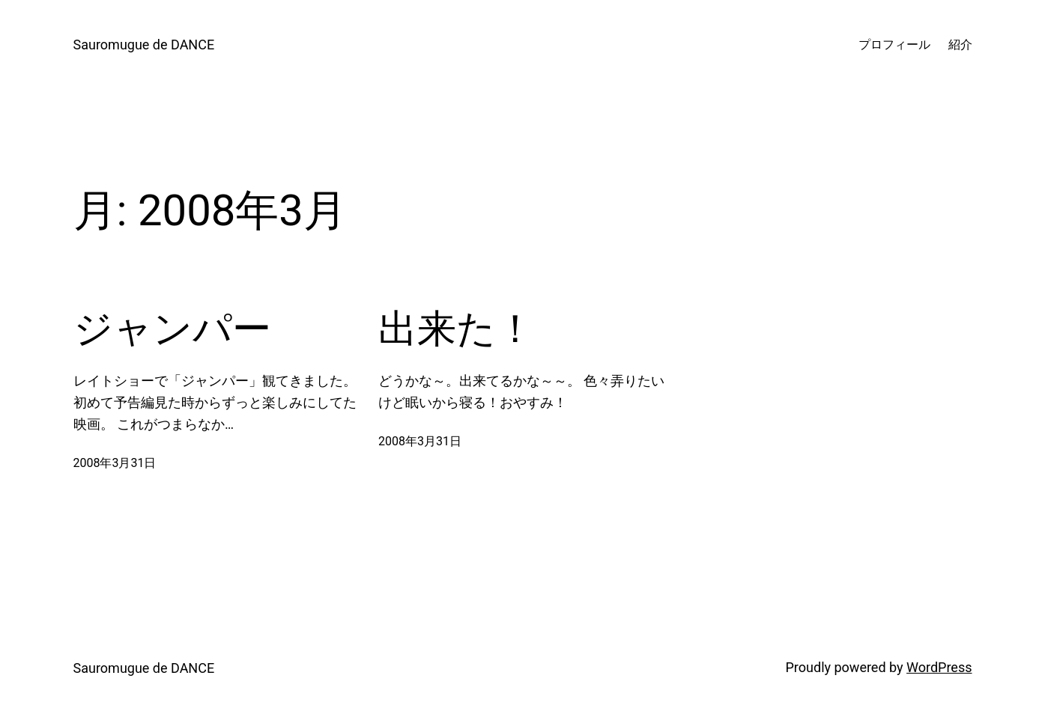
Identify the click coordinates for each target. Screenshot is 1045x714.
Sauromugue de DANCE (144, 44)
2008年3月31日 (115, 463)
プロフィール (894, 44)
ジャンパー (172, 329)
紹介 (960, 44)
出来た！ (456, 329)
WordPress (939, 667)
